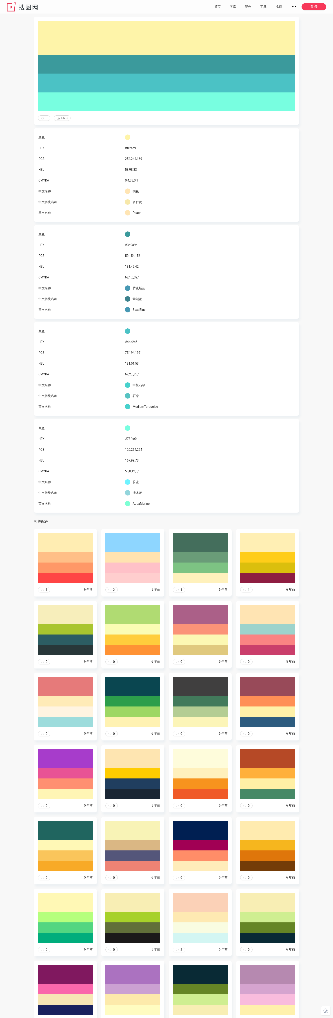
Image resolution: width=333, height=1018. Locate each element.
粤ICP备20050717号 (199, 1013)
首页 (217, 7)
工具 (263, 7)
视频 (278, 7)
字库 (233, 7)
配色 (248, 7)
